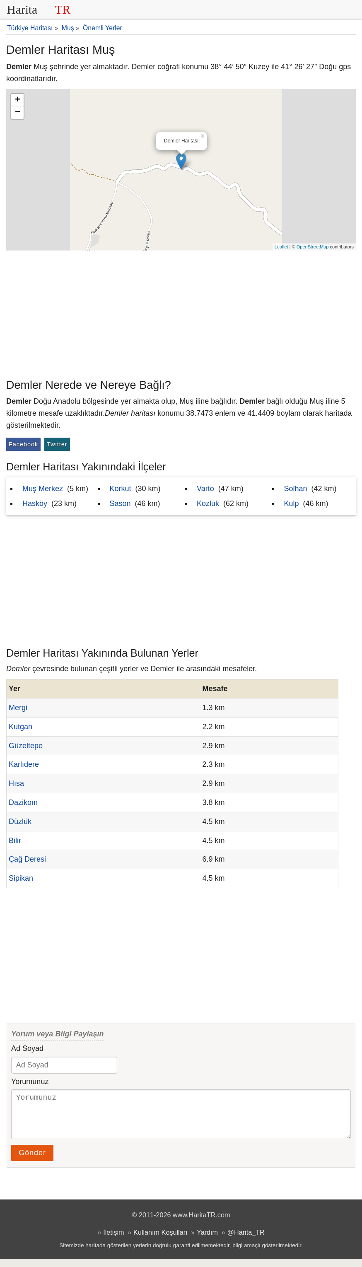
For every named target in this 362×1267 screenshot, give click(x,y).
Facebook (23, 444)
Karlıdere (24, 764)
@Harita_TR (246, 1240)
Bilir (15, 840)
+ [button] (17, 100)
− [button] (17, 112)
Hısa (16, 783)
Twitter (57, 444)
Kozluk (208, 503)
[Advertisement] (181, 313)
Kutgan (20, 727)
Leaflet (281, 246)
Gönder (32, 1161)
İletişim (113, 1240)
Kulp (291, 503)
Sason (120, 503)
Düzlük (20, 821)
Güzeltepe (26, 746)
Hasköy (34, 503)
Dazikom (23, 802)
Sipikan (21, 878)
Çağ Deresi (27, 859)
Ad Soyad (27, 1048)
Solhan (295, 488)
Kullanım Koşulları (160, 1240)
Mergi (18, 707)
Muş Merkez (42, 488)
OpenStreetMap (313, 246)
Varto (205, 488)
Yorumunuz (29, 1081)
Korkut (120, 488)
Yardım (207, 1240)
